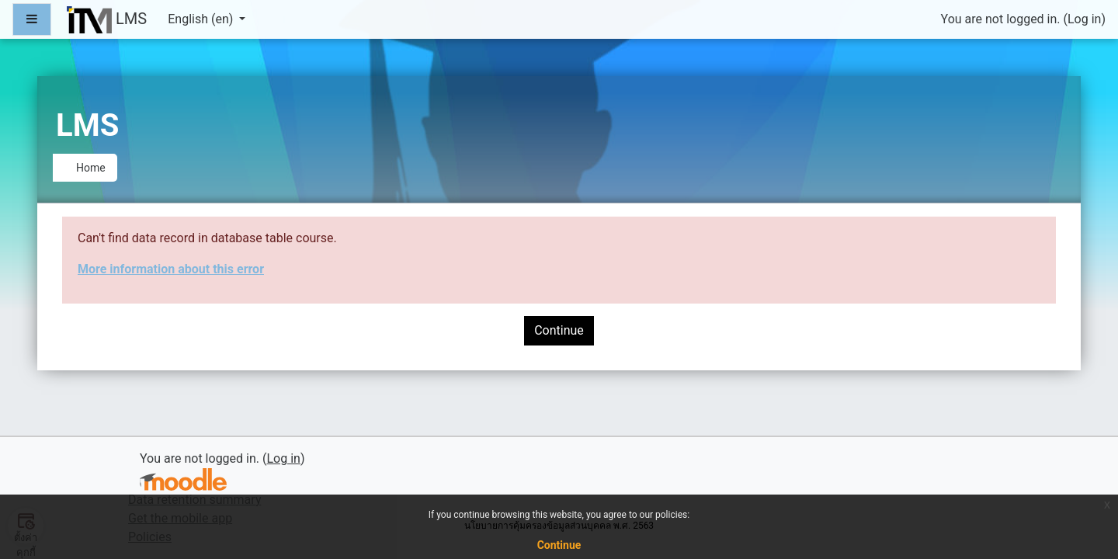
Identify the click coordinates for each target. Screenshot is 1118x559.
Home (91, 167)
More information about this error (171, 269)
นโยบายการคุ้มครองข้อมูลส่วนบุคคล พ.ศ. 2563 (559, 525)
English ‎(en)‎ (202, 19)
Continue (559, 330)
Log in (1084, 19)
